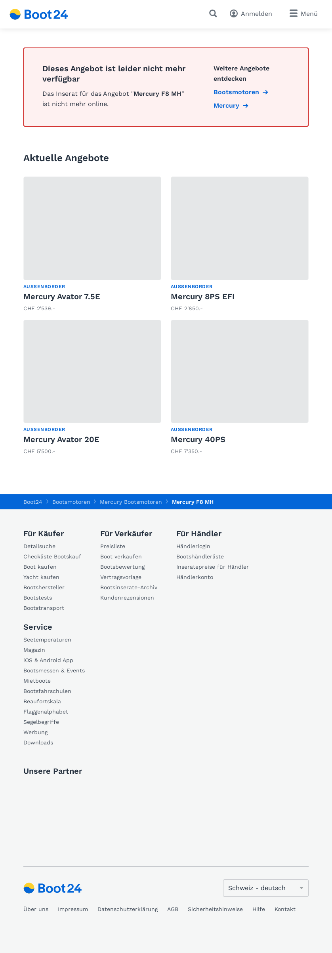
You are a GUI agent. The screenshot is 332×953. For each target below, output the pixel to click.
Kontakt (285, 909)
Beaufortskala (42, 701)
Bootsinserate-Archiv (128, 587)
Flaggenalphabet (45, 711)
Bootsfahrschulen (47, 691)
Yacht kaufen (41, 577)
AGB (172, 909)
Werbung (35, 732)
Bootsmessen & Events (54, 670)
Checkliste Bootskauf (52, 556)
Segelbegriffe (41, 722)
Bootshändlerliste (200, 556)
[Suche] (214, 13)
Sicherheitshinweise (215, 909)
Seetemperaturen (47, 639)
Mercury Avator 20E (61, 439)
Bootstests (37, 597)
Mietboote (37, 681)
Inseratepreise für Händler (212, 567)
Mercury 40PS (198, 439)
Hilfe (258, 909)
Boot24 (32, 502)
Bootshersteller (44, 587)
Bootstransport (43, 608)
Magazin (34, 650)
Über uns (35, 909)
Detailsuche (39, 546)
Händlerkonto (194, 577)
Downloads (38, 742)
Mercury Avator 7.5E (61, 296)
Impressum (73, 909)
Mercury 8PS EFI (203, 296)
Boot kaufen (40, 567)
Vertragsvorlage (120, 577)
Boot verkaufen (121, 556)
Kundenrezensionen (127, 597)
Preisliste (112, 546)
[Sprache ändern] (266, 888)
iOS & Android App (48, 660)
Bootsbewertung (122, 567)
